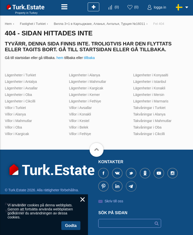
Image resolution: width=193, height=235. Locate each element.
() (117, 7)
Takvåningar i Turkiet (149, 108)
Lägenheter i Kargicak (86, 88)
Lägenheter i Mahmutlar (87, 82)
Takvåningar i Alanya (149, 114)
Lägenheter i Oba (18, 95)
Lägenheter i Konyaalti (150, 75)
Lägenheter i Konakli (149, 88)
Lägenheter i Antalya (21, 82)
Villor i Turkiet (15, 108)
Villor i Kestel (79, 121)
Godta (71, 225)
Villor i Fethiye (80, 134)
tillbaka (89, 58)
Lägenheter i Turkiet (20, 75)
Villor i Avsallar (80, 108)
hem (60, 58)
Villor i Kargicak (17, 134)
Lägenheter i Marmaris (150, 101)
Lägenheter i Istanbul (149, 82)
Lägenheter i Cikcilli (20, 101)
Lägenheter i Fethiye (85, 101)
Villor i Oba (13, 127)
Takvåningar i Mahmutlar (152, 121)
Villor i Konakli (80, 114)
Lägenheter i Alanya (84, 75)
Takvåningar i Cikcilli (149, 134)
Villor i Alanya (15, 114)
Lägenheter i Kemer (84, 95)
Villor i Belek (78, 127)
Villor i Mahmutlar (18, 121)
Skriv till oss (114, 201)
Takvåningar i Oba (147, 127)
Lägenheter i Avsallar (21, 88)
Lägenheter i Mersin (148, 95)
